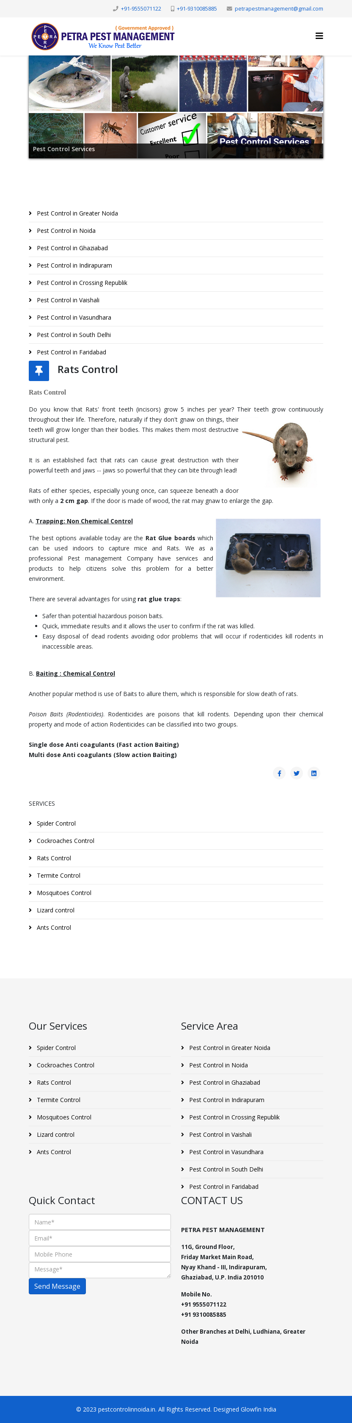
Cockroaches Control (64, 841)
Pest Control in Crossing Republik (81, 283)
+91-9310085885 (197, 8)
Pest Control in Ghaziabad (71, 248)
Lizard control (54, 910)
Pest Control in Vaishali (67, 300)
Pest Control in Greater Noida (76, 213)
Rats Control (53, 858)
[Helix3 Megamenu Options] (319, 35)
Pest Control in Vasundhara (73, 317)
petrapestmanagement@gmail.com (279, 8)
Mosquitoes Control (63, 893)
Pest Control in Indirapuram (73, 265)
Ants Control (53, 927)
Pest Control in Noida (65, 231)
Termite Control (57, 875)
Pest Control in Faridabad (70, 352)
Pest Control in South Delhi (73, 335)
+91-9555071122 (141, 8)
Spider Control (55, 823)
